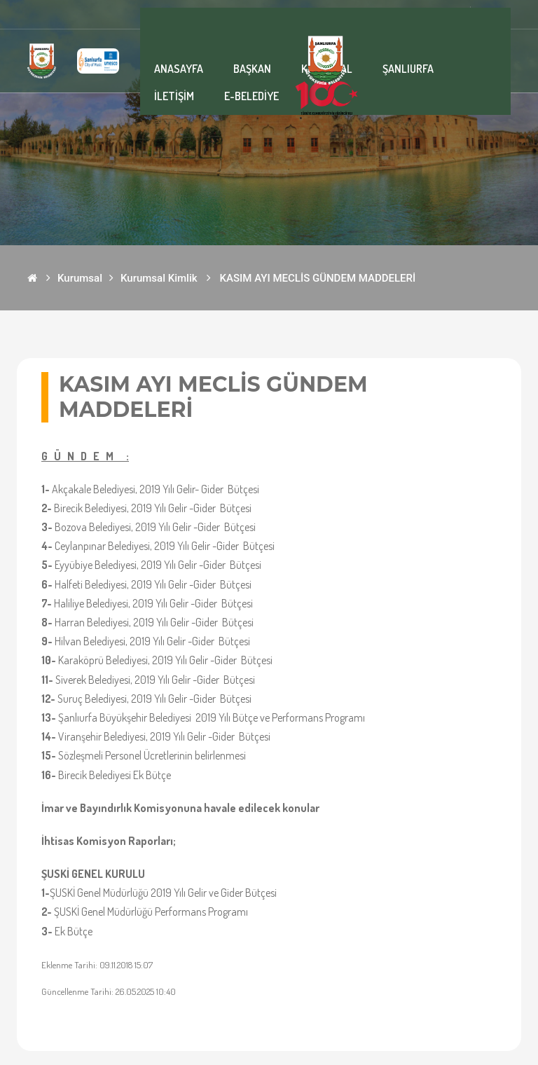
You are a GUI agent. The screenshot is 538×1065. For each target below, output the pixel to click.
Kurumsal (79, 278)
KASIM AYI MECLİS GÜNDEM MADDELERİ (318, 278)
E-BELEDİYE (251, 96)
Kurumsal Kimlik (159, 278)
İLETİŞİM (174, 96)
